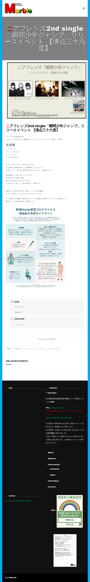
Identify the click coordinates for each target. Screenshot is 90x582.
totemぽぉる (17, 348)
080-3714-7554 (58, 408)
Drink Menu (53, 481)
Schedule (54, 469)
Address (52, 458)
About (51, 453)
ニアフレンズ (41, 348)
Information (54, 464)
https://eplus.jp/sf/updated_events (18, 180)
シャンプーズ (29, 348)
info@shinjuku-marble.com (59, 418)
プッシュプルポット (55, 348)
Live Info (19, 325)
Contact (52, 487)
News (53, 475)
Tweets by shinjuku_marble (18, 501)
